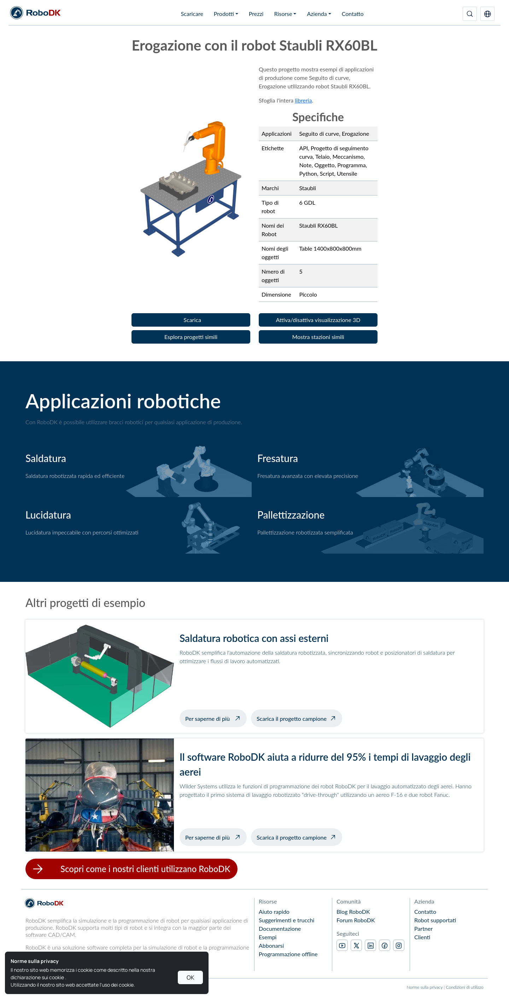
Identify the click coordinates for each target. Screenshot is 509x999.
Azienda (317, 13)
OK (190, 977)
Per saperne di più (216, 717)
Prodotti (224, 13)
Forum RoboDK (356, 920)
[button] (487, 14)
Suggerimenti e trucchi (286, 920)
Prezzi (256, 13)
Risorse (283, 13)
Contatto (353, 13)
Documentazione (280, 928)
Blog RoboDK (353, 911)
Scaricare (192, 13)
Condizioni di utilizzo (465, 987)
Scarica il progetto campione (292, 718)
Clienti (422, 937)
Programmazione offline (288, 954)
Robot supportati (435, 920)
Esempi (267, 937)
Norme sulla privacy (424, 987)
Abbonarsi (271, 945)
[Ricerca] (470, 14)
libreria (303, 100)
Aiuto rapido (274, 911)
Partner (423, 928)
